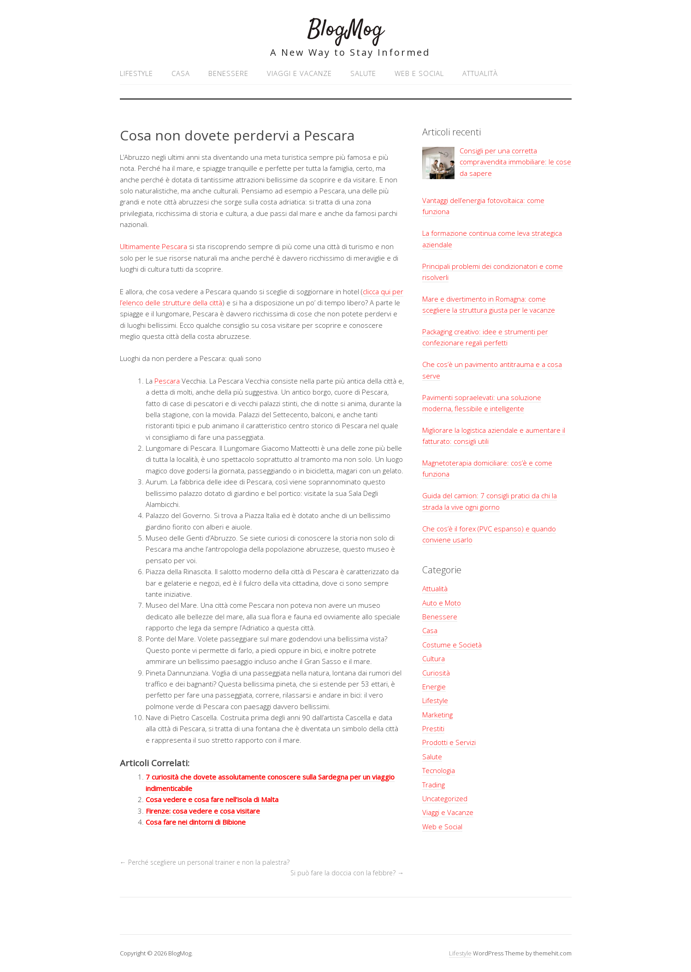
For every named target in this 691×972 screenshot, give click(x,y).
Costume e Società (452, 644)
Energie (434, 686)
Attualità (480, 73)
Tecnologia (438, 770)
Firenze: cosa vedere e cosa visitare (203, 810)
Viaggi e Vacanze (299, 73)
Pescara (167, 380)
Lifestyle (136, 73)
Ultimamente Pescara (153, 246)
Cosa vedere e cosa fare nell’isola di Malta (212, 799)
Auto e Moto (441, 602)
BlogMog (345, 29)
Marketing (437, 714)
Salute (363, 73)
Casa (180, 73)
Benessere (228, 73)
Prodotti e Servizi (449, 742)
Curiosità (436, 672)
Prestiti (433, 728)
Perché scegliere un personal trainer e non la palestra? (205, 862)
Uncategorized (444, 798)
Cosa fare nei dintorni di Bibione (196, 821)
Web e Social (419, 73)
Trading (433, 784)
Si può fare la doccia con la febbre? (347, 872)
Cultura (433, 658)
